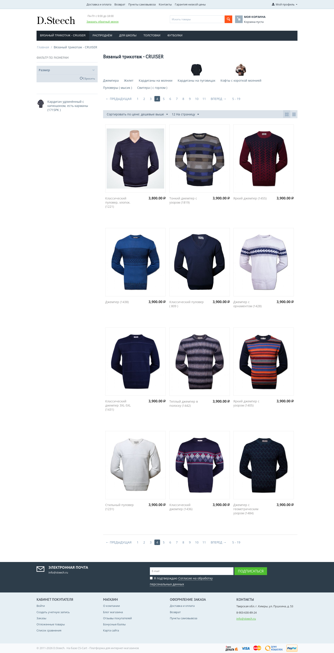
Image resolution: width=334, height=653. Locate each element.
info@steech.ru (246, 619)
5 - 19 (236, 99)
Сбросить (89, 78)
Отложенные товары (51, 624)
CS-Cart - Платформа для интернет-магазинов (108, 648)
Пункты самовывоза (142, 4)
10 (197, 99)
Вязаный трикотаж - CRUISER (63, 35)
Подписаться (251, 571)
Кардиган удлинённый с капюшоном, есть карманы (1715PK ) (67, 106)
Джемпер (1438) (117, 302)
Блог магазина (113, 612)
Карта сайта (111, 630)
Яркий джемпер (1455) (250, 198)
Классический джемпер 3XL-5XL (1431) (118, 405)
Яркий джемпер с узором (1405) (246, 403)
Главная (43, 47)
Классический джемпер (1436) (180, 507)
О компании (111, 606)
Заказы (41, 618)
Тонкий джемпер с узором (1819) (183, 200)
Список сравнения (49, 630)
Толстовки (152, 35)
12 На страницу (185, 114)
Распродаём (102, 35)
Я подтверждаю (181, 580)
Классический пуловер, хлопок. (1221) (117, 202)
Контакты (165, 4)
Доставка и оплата (99, 4)
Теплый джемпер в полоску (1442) (183, 403)
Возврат (119, 4)
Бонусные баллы (114, 624)
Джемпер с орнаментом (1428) (247, 304)
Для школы (128, 35)
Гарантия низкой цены (190, 4)
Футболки (174, 35)
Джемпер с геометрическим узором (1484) (245, 509)
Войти (41, 606)
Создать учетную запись (53, 612)
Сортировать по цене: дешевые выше (137, 114)
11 (204, 99)
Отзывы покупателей (117, 618)
